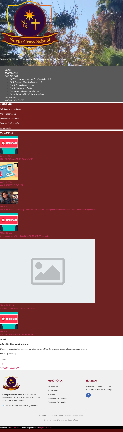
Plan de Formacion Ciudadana (22, 85)
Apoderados (53, 390)
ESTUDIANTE (10, 97)
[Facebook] (88, 395)
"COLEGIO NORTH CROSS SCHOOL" (15, 54)
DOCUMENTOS (11, 76)
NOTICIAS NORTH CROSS (15, 100)
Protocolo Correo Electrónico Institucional (27, 94)
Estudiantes (53, 386)
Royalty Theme (45, 427)
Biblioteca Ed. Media (57, 402)
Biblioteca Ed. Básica (57, 398)
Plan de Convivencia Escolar (21, 88)
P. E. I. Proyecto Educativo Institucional (26, 82)
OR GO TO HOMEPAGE (9, 368)
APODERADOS (11, 73)
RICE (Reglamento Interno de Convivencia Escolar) (30, 79)
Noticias (51, 394)
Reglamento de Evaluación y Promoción (26, 91)
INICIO (8, 70)
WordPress (15, 427)
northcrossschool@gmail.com (25, 405)
